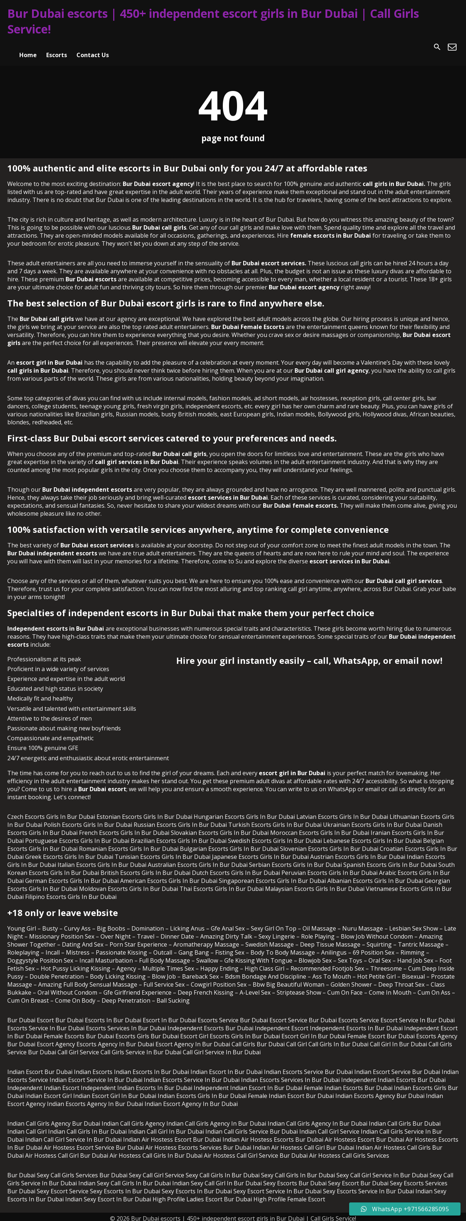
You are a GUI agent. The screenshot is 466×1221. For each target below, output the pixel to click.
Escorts (56, 47)
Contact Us (92, 47)
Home (28, 47)
